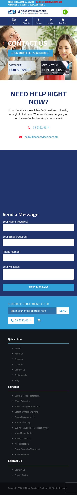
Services (19, 359)
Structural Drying (22, 422)
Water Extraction (22, 401)
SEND (62, 310)
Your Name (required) (38, 225)
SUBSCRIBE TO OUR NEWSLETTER (28, 303)
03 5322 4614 (38, 127)
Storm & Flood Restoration (27, 396)
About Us (19, 353)
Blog (17, 380)
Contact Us (20, 369)
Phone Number (38, 255)
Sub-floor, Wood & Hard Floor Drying (31, 428)
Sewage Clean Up (23, 438)
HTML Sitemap (22, 454)
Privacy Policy (21, 475)
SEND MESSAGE (38, 287)
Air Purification (22, 444)
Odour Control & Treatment (27, 449)
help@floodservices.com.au (38, 137)
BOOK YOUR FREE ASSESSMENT (30, 53)
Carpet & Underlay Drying (26, 412)
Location (19, 364)
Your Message (38, 272)
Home (17, 348)
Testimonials (21, 375)
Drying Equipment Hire (25, 417)
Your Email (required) (38, 240)
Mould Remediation (24, 433)
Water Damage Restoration (27, 406)
